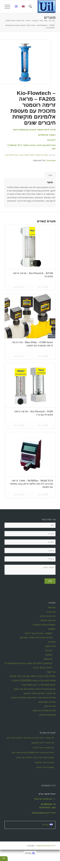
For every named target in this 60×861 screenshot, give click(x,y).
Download (51, 160)
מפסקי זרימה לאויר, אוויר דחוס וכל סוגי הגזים (35, 757)
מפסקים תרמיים (47, 714)
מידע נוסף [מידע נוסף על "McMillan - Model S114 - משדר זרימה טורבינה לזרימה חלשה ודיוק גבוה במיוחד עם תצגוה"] (43, 494)
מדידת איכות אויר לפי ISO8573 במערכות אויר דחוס (33, 752)
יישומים (52, 629)
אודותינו (52, 607)
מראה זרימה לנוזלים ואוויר (14, 155)
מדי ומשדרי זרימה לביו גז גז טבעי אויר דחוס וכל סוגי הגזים (30, 738)
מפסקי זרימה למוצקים (44, 762)
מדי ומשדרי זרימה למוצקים (43, 743)
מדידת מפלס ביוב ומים (44, 710)
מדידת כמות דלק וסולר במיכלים (36, 637)
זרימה (46, 155)
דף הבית (51, 611)
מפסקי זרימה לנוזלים (45, 767)
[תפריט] (8, 6)
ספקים (48, 654)
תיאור (50, 175)
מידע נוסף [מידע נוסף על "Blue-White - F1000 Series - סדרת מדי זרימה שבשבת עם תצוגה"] (43, 356)
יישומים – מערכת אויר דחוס (38, 633)
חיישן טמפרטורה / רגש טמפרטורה (38, 684)
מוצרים (50, 17)
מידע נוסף (50, 646)
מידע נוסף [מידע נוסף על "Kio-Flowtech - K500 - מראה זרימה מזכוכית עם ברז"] (43, 425)
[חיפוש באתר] (29, 6)
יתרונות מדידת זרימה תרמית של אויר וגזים (35, 689)
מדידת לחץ (50, 706)
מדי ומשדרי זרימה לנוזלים (33, 155)
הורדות (48, 650)
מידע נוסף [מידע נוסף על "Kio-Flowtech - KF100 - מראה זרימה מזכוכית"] (43, 287)
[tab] (50, 175)
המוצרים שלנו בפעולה (44, 624)
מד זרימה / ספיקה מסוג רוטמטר (39, 693)
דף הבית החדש (48, 616)
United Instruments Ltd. (40, 846)
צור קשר (51, 671)
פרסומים (48, 659)
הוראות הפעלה (48, 620)
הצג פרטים (18, 287)
